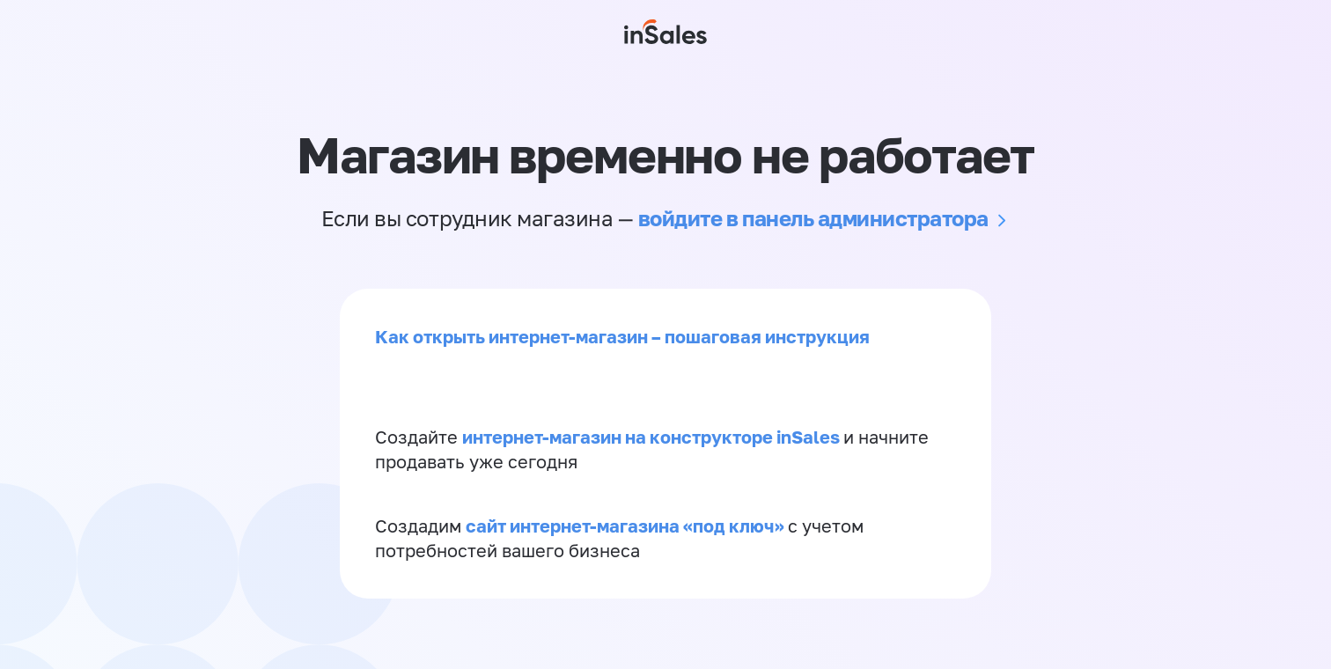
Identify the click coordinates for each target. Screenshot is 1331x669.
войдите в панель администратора (813, 218)
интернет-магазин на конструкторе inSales (652, 436)
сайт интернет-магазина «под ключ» (627, 525)
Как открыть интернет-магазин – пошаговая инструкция (622, 336)
